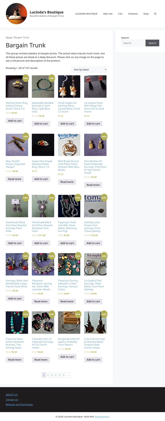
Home (9, 37)
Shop (146, 13)
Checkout (133, 13)
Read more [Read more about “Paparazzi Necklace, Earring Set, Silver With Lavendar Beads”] (40, 301)
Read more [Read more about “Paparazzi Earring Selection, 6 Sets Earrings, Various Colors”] (67, 301)
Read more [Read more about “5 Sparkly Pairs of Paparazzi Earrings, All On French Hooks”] (40, 359)
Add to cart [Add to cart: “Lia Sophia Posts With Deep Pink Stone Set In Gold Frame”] (93, 123)
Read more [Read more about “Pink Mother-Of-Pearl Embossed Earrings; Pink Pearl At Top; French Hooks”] (93, 185)
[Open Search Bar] (155, 13)
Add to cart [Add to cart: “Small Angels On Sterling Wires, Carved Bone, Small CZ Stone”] (67, 123)
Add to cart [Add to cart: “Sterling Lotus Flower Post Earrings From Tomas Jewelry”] (93, 243)
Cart (120, 13)
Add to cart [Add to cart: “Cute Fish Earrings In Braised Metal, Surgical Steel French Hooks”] (93, 359)
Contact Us (12, 399)
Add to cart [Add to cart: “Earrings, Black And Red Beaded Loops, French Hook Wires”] (15, 298)
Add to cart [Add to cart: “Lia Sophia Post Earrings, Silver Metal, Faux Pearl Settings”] (93, 301)
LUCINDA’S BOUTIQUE (86, 13)
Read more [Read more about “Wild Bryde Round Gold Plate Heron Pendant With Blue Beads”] (67, 182)
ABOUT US (12, 394)
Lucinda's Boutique (47, 12)
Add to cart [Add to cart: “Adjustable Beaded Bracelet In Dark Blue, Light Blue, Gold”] (41, 123)
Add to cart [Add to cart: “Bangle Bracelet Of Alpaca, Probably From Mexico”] (67, 356)
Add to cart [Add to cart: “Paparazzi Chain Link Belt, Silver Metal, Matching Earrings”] (67, 243)
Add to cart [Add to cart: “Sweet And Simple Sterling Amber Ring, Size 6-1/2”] (41, 179)
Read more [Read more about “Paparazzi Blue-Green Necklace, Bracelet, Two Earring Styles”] (14, 359)
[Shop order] (89, 69)
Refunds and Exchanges (19, 404)
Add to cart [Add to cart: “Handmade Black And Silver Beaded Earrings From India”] (15, 243)
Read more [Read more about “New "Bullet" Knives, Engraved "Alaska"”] (14, 179)
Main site (107, 13)
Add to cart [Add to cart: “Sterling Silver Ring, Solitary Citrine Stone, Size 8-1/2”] (15, 120)
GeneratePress (102, 416)
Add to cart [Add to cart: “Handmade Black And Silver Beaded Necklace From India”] (41, 243)
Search (125, 37)
